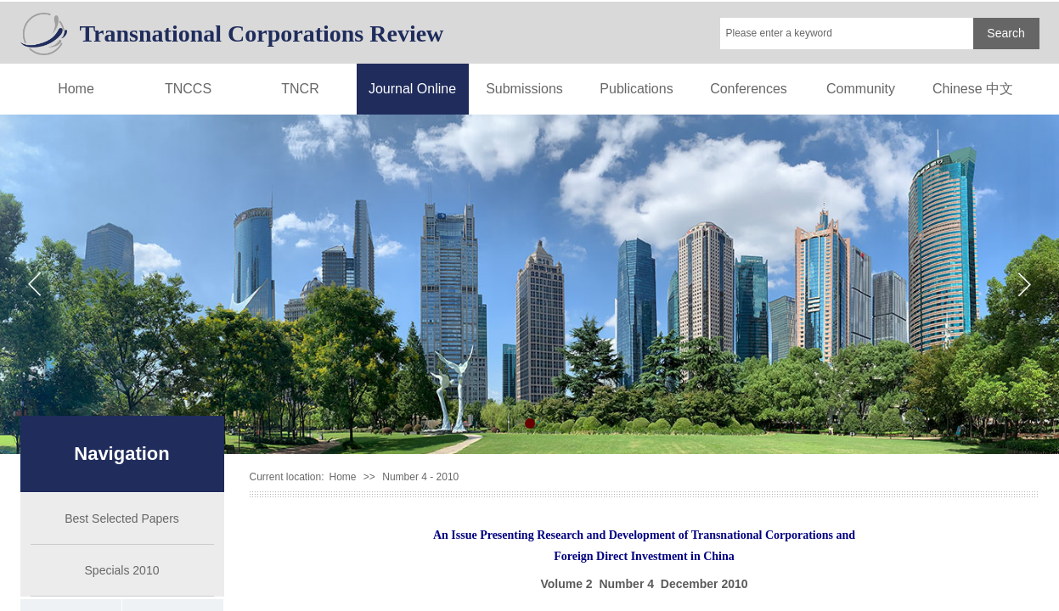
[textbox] (846, 33)
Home (76, 88)
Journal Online (412, 88)
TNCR (299, 88)
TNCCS (188, 88)
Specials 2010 (122, 570)
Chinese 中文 (972, 88)
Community (860, 88)
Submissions (524, 88)
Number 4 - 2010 (420, 477)
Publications (636, 88)
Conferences (748, 88)
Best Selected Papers (122, 518)
